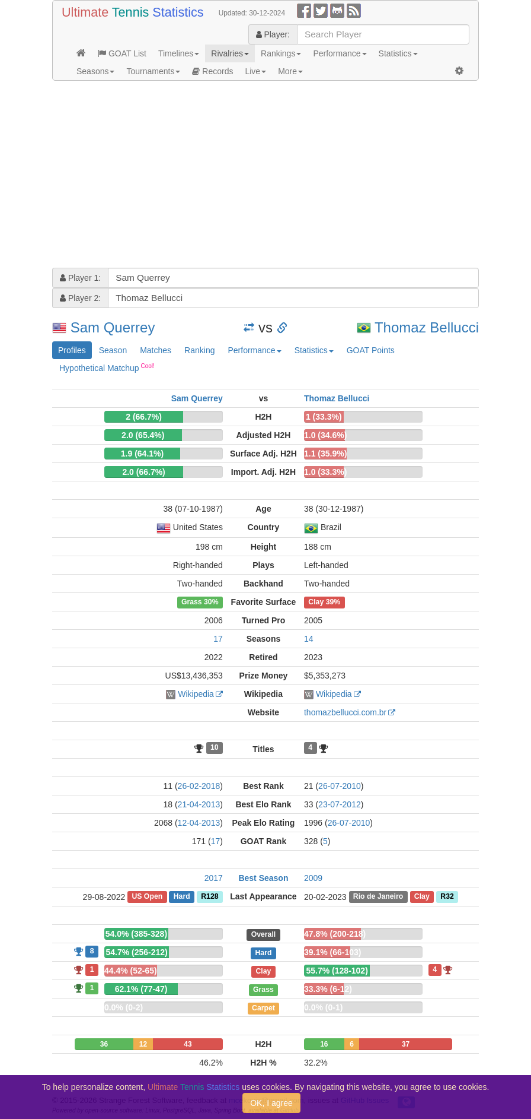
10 (214, 748)
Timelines (178, 53)
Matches (155, 350)
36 (104, 1044)
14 (309, 638)
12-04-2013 (199, 823)
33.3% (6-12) (328, 989)
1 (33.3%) (324, 416)
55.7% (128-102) (337, 970)
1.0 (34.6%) (325, 435)
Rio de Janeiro (378, 897)
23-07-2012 (339, 804)
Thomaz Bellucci (427, 327)
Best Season (263, 878)
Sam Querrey (113, 327)
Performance (339, 53)
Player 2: (80, 298)
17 (218, 638)
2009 (313, 878)
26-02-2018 (199, 786)
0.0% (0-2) (123, 1007)
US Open (147, 897)
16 (324, 1044)
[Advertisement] (265, 176)
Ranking (199, 350)
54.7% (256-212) (136, 952)
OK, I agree (271, 1103)
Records (212, 71)
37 (406, 1044)
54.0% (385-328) (136, 934)
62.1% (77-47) (141, 989)
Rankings (281, 53)
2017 (213, 878)
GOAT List (122, 53)
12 (143, 1044)
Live (255, 71)
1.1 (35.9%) (325, 453)
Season (113, 350)
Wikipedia (196, 694)
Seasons (95, 71)
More (290, 71)
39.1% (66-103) (333, 952)
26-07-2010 (339, 786)
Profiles (72, 350)
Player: (273, 34)
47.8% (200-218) (335, 934)
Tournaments (153, 71)
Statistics (398, 53)
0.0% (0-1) (323, 1007)
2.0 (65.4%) (142, 435)
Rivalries (230, 53)
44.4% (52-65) (130, 970)
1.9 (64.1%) (142, 453)
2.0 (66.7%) (143, 472)
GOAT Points (371, 350)
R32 (446, 897)
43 (187, 1044)
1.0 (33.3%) (325, 472)
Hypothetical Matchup (107, 367)
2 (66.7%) (144, 416)
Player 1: (80, 278)
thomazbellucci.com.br (345, 712)
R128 (209, 897)
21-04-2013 (199, 804)
